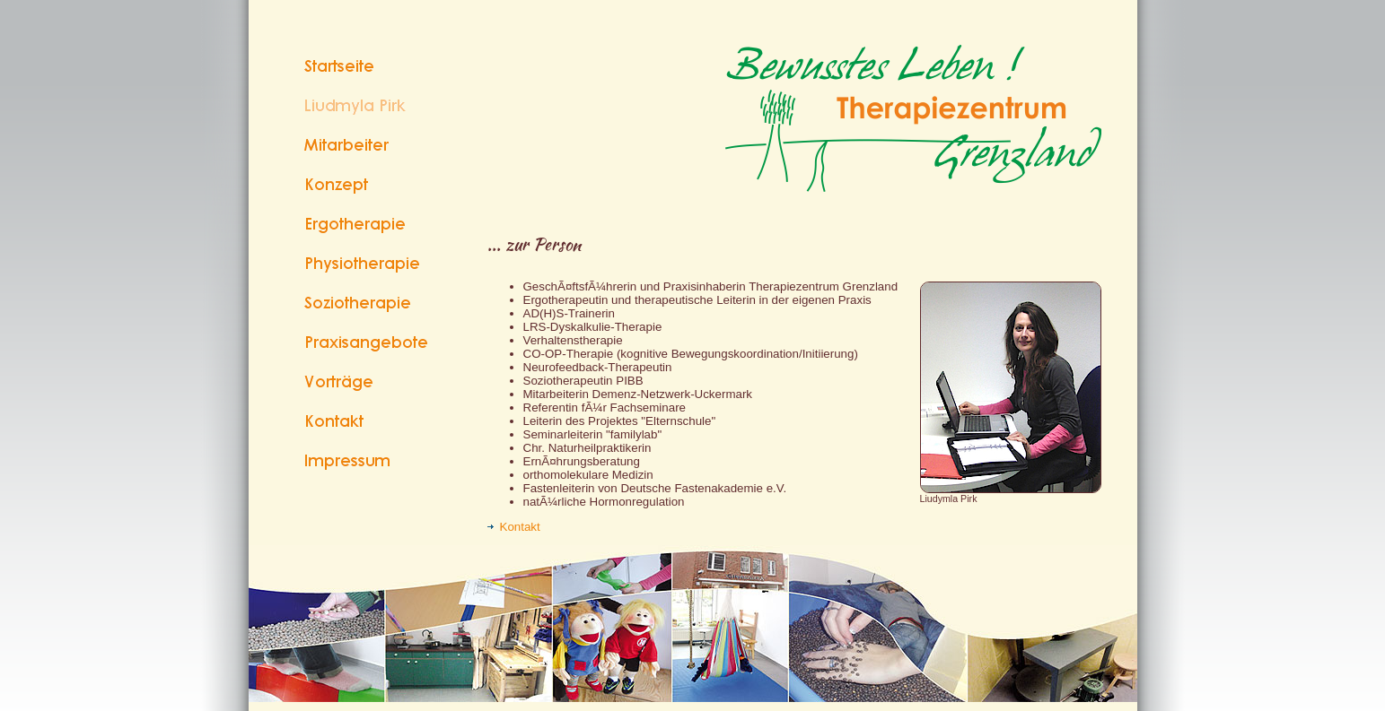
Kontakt (513, 526)
